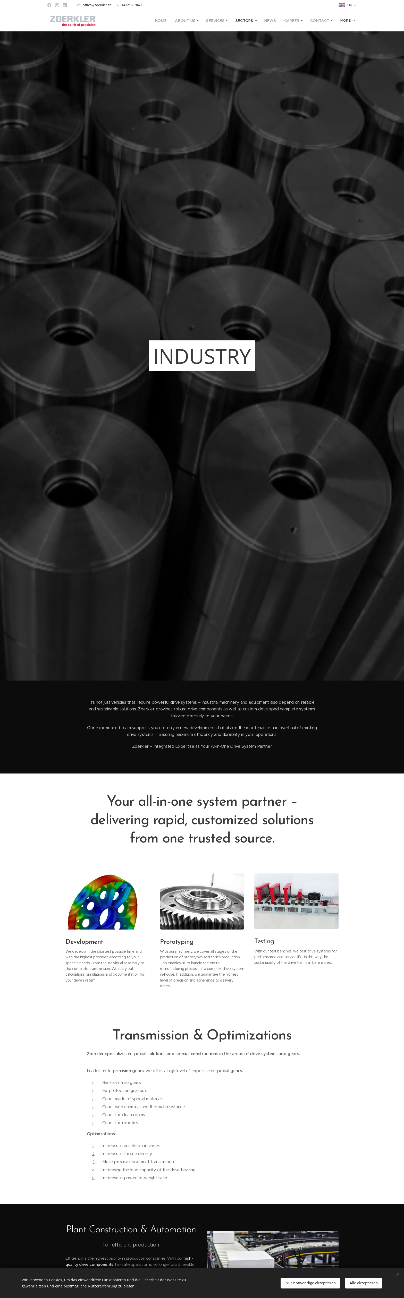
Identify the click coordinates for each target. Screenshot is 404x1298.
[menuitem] (172, 20)
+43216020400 (132, 5)
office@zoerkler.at (97, 5)
